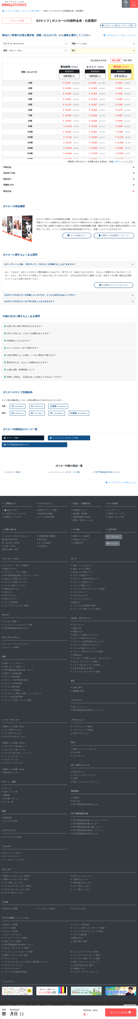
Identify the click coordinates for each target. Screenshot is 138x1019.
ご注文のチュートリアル (14, 514)
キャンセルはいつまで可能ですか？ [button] (21, 348)
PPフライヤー (9, 595)
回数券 (5, 795)
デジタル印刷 (16, 918)
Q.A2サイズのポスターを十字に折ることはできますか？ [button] (69, 301)
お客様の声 (77, 543)
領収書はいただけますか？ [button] (17, 341)
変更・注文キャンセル (82, 520)
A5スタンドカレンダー (82, 876)
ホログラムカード (79, 595)
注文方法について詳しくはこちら (119, 35)
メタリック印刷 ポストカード (85, 645)
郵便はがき (77, 631)
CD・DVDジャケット (80, 765)
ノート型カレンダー (80, 889)
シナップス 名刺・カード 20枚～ (86, 958)
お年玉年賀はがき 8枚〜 (82, 668)
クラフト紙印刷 (9, 602)
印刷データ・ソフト (115, 514)
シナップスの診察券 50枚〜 (84, 606)
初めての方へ (10, 510)
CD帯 (74, 778)
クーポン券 (7, 802)
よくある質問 (43, 543)
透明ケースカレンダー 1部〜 (15, 879)
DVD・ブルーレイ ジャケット (85, 782)
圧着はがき (77, 655)
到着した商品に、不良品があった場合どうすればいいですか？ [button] (33, 377)
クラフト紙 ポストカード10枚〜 (86, 665)
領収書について (79, 510)
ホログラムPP (78, 909)
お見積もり (118, 162)
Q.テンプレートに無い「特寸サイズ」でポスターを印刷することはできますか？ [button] (69, 264)
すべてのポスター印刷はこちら (121, 482)
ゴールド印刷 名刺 (11, 687)
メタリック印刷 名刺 (12, 683)
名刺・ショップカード (12, 663)
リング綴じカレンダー (12, 883)
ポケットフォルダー (11, 853)
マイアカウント (44, 503)
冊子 (73, 681)
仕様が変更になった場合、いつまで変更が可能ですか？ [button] (30, 355)
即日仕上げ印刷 (9, 909)
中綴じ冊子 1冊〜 (79, 941)
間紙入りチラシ (9, 569)
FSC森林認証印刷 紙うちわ (84, 804)
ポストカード (77, 625)
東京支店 (41, 539)
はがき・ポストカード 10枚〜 (85, 661)
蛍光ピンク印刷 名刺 (12, 673)
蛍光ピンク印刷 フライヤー (15, 579)
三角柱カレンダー (79, 879)
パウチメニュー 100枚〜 (82, 730)
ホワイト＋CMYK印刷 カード (85, 579)
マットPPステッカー (12, 733)
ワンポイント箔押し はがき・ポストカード (91, 658)
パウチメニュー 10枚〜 (82, 726)
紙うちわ (76, 801)
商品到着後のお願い (81, 517)
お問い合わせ (9, 529)
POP (73, 742)
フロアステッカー (10, 760)
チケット (6, 788)
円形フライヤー (9, 599)
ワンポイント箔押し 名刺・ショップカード (22, 693)
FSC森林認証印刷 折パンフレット (87, 710)
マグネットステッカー (12, 763)
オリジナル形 (16, 753)
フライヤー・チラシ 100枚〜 (15, 565)
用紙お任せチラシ (10, 589)
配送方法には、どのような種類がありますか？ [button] (26, 362)
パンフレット (77, 700)
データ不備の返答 (45, 517)
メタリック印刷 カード (82, 582)
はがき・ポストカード (81, 618)
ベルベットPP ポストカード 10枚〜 (87, 652)
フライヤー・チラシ (11, 559)
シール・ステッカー (11, 720)
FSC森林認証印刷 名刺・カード (17, 670)
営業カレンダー (79, 539)
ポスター (6, 615)
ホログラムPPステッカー (14, 737)
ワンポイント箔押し (46, 909)
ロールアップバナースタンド (15, 644)
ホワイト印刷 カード (81, 575)
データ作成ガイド (77, 235)
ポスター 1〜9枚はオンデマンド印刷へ (118, 25)
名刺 (4, 657)
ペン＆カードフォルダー (13, 860)
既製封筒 (6, 818)
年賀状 (75, 798)
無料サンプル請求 (80, 536)
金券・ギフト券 (9, 792)
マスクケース (77, 756)
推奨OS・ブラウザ (11, 517)
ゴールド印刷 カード (81, 585)
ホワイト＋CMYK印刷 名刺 (15, 680)
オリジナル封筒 (9, 821)
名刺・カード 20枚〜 (12, 667)
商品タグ (76, 602)
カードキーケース (10, 856)
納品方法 (86, 503)
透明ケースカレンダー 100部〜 (16, 876)
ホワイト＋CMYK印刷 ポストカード (88, 641)
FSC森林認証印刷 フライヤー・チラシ (20, 575)
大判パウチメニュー (80, 733)
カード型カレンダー (80, 886)
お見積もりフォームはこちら (113, 285)
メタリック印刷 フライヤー (15, 582)
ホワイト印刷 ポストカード (84, 638)
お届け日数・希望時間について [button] (19, 370)
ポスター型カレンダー (12, 893)
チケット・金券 (9, 782)
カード (74, 559)
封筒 (4, 811)
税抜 (127, 60)
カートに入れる (120, 1012)
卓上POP (76, 752)
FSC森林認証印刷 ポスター (16, 444)
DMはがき (76, 628)
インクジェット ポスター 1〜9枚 (64, 438)
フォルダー (7, 846)
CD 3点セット (78, 772)
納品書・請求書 (79, 514)
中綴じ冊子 (77, 687)
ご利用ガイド (9, 503)
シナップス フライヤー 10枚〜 (85, 952)
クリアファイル (9, 830)
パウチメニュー (78, 720)
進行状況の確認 (44, 514)
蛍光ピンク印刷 (9, 925)
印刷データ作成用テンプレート (114, 235)
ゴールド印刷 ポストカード (84, 648)
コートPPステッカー (12, 730)
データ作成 (111, 503)
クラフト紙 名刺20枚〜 (13, 697)
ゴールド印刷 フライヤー (14, 585)
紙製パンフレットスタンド (83, 749)
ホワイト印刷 (8, 928)
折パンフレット (78, 707)
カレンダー (7, 869)
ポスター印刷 (13, 11)
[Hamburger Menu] (134, 4)
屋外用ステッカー (10, 773)
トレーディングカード (81, 599)
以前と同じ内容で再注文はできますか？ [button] (23, 326)
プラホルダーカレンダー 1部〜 (16, 889)
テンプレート (112, 510)
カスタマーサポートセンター (16, 536)
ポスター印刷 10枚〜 (31, 11)
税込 (116, 60)
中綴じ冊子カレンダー (81, 883)
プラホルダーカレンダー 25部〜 (17, 886)
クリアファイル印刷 (11, 837)
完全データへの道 (114, 517)
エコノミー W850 (10, 647)
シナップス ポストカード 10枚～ (86, 672)
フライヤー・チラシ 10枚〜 (15, 572)
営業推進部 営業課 (45, 536)
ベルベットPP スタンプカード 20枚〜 (88, 589)
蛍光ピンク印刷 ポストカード (85, 635)
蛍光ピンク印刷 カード (82, 572)
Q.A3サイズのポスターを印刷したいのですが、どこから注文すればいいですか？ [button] (69, 295)
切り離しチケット (10, 798)
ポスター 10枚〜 (11, 438)
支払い (75, 503)
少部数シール (77, 968)
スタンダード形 (15, 746)
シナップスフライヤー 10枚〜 (16, 606)
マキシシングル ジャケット (84, 775)
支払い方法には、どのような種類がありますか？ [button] (27, 333)
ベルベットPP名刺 (11, 690)
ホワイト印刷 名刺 (11, 677)
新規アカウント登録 (46, 510)
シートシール (12, 756)
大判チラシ (7, 592)
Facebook (112, 543)
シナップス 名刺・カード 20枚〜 (17, 700)
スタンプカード (78, 592)
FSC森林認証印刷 (79, 813)
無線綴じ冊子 (77, 691)
